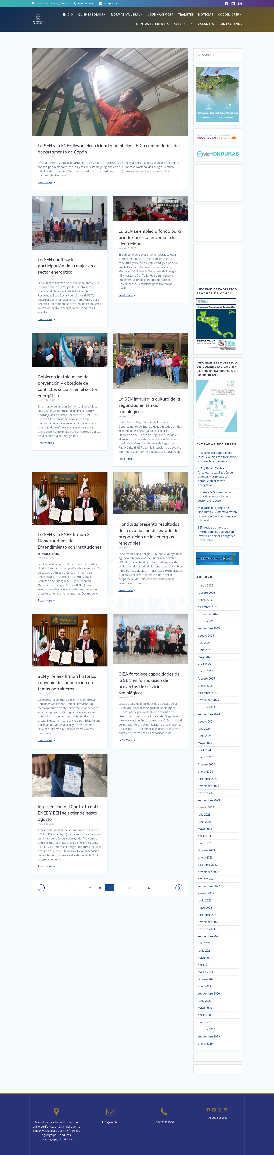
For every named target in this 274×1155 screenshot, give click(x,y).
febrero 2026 (206, 593)
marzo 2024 (205, 757)
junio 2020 (204, 1001)
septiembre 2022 (209, 886)
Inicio (68, 14)
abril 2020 (204, 1015)
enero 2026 (205, 600)
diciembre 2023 (208, 779)
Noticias (205, 14)
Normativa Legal (125, 14)
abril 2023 (204, 836)
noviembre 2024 (208, 700)
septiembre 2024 (209, 714)
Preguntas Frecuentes (150, 24)
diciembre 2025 (208, 607)
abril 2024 (204, 750)
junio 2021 (204, 950)
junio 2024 (204, 736)
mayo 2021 (205, 958)
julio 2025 (204, 643)
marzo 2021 (205, 972)
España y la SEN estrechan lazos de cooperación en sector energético (215, 496)
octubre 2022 (206, 879)
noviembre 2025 (208, 614)
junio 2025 (204, 650)
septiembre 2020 (209, 993)
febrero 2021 (206, 979)
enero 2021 (205, 986)
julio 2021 (204, 943)
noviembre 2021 (208, 922)
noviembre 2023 (208, 786)
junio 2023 (204, 822)
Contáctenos (230, 24)
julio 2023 (204, 814)
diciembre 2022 (208, 865)
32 (121, 888)
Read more (45, 182)
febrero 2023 (206, 850)
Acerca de (182, 24)
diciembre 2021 (208, 915)
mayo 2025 (205, 657)
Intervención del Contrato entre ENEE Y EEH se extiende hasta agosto (69, 813)
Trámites (185, 14)
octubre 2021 (206, 929)
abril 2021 (204, 965)
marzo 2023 (205, 843)
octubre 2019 (206, 1029)
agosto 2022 (206, 893)
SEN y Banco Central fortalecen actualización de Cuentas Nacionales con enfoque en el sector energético (215, 476)
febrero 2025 (206, 678)
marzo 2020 (205, 1022)
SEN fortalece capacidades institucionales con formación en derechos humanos (217, 457)
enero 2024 (205, 771)
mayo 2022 (205, 908)
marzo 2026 (205, 585)
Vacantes (206, 24)
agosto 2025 (206, 635)
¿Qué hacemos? (160, 14)
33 (131, 888)
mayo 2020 (205, 1008)
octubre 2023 (206, 793)
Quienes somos (90, 14)
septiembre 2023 (209, 800)
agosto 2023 (206, 807)
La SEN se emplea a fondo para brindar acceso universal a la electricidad (149, 237)
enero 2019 (205, 1044)
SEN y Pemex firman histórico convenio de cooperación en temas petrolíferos (67, 682)
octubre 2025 (206, 621)
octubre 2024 (206, 707)
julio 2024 (204, 729)
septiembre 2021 (209, 936)
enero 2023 (205, 857)
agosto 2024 (206, 721)
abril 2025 (204, 664)
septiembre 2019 (209, 1036)
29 (90, 888)
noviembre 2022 (208, 872)
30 (100, 888)
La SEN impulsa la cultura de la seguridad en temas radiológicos (149, 405)
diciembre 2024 (208, 693)
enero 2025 (205, 686)
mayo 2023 (205, 829)
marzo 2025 (205, 671)
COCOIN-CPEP (228, 14)
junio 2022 (204, 900)
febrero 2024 (206, 764)
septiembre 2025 (209, 628)
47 (150, 888)
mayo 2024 (205, 743)
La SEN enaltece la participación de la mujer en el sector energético (68, 266)
